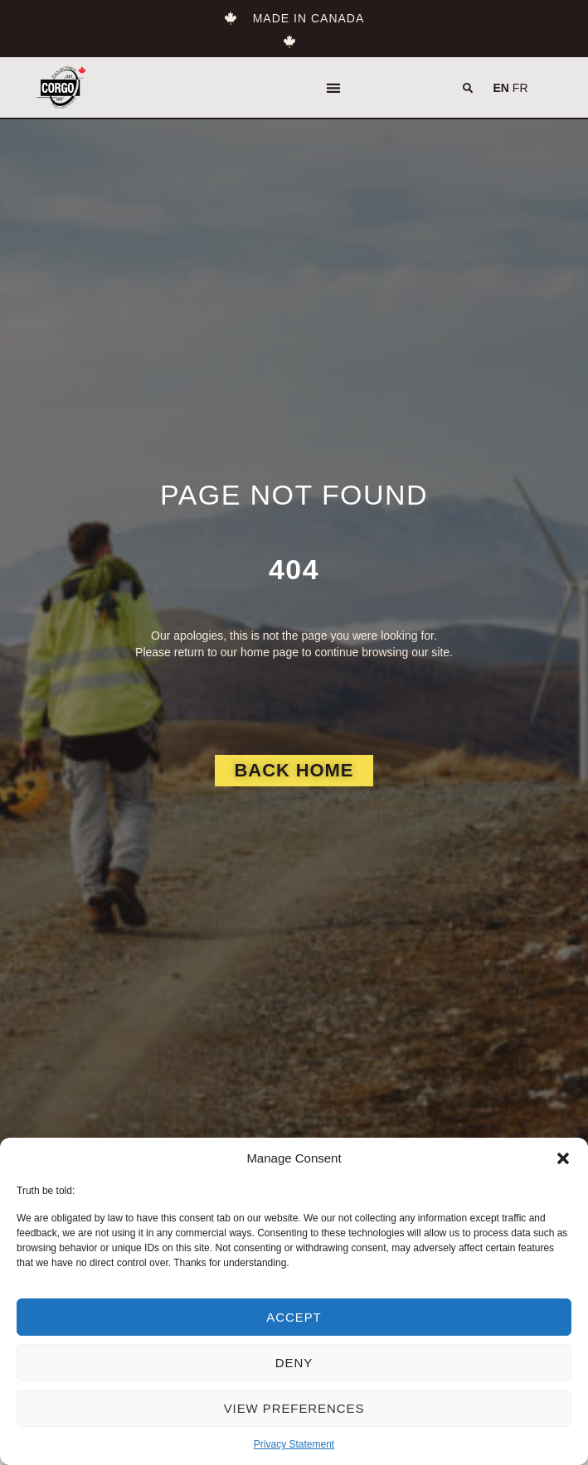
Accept (293, 1317)
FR (520, 87)
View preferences (294, 1408)
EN (501, 87)
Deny (294, 1363)
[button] (563, 1158)
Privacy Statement (294, 1444)
